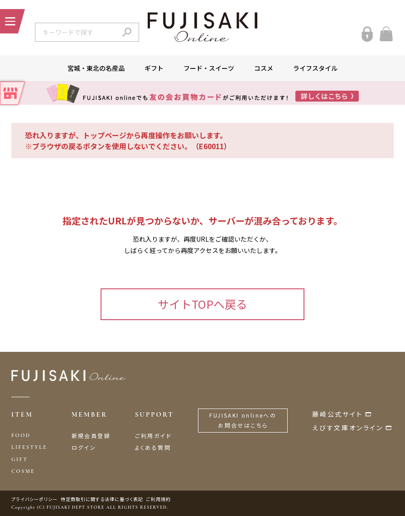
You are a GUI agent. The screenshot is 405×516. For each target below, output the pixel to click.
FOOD (21, 435)
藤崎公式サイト (337, 414)
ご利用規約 (158, 499)
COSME (23, 471)
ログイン (84, 447)
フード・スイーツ (208, 68)
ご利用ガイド (153, 435)
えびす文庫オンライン (347, 427)
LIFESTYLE (29, 447)
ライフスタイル (315, 68)
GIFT (19, 459)
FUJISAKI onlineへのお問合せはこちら (242, 420)
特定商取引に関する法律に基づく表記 (102, 499)
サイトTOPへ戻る (202, 304)
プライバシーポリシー (34, 499)
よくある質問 (153, 447)
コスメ (263, 68)
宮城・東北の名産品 (96, 68)
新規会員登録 (91, 435)
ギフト (154, 68)
